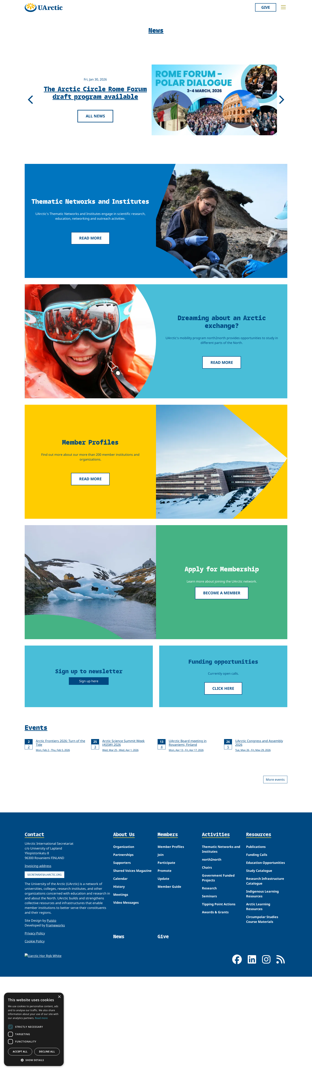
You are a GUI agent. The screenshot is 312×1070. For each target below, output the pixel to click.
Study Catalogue (259, 1040)
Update (163, 1048)
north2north (211, 1029)
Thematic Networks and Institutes (221, 1018)
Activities (216, 1004)
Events (36, 896)
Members (168, 1004)
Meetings (120, 1064)
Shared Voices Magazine (132, 1040)
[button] (34, 1060)
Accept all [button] (20, 1051)
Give (265, 7)
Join (161, 1024)
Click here (223, 857)
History (119, 1056)
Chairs (207, 1037)
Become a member (221, 762)
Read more (90, 407)
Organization (123, 1016)
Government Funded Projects (218, 1047)
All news (95, 285)
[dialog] (34, 1029)
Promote (165, 1040)
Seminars (209, 1065)
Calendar (120, 1048)
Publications (256, 1016)
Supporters (122, 1032)
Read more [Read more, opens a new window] (41, 1018)
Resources (258, 1004)
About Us (124, 1004)
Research (209, 1057)
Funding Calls (256, 1024)
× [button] (59, 996)
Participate (166, 1032)
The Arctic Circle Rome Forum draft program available (95, 262)
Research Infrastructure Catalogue (265, 1050)
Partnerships (123, 1024)
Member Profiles (171, 1016)
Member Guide (169, 1056)
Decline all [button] (47, 1051)
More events (275, 949)
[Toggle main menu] (283, 7)
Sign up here (88, 850)
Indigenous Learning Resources (262, 1063)
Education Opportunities (265, 1032)
